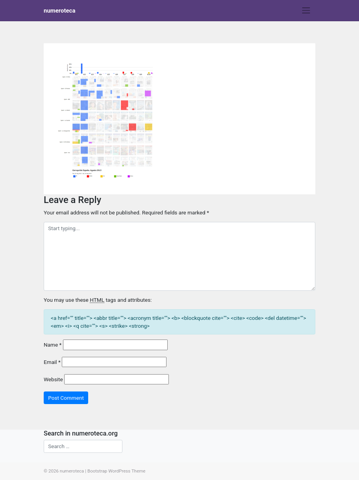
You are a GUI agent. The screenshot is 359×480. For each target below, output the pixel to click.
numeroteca (59, 10)
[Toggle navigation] (306, 10)
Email (52, 362)
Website (53, 379)
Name (52, 345)
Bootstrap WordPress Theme (116, 471)
